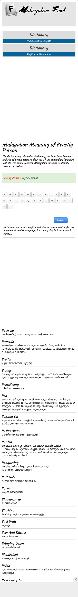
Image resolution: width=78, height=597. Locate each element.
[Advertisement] (39, 98)
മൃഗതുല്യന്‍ (30, 178)
